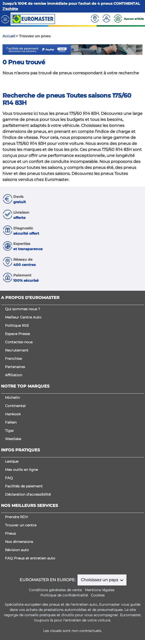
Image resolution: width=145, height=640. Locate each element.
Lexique (11, 461)
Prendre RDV (16, 517)
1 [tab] (64, 49)
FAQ (9, 478)
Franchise (13, 358)
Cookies (98, 595)
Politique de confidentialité (64, 595)
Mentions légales (99, 590)
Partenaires (15, 367)
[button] (72, 199)
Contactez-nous (19, 342)
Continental (15, 406)
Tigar (9, 430)
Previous (6, 49)
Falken (11, 422)
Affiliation (13, 375)
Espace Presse (17, 334)
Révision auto (17, 550)
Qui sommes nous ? (22, 309)
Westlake (13, 439)
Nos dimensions (19, 541)
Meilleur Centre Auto (23, 317)
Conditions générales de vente (55, 590)
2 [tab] (72, 49)
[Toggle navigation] (5, 19)
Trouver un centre (20, 525)
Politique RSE (17, 325)
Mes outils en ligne (21, 469)
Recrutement (16, 350)
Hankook (13, 414)
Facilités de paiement (24, 486)
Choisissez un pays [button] (100, 579)
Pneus (10, 533)
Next (138, 49)
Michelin (12, 397)
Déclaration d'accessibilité (28, 494)
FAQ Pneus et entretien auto (30, 558)
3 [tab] (80, 49)
